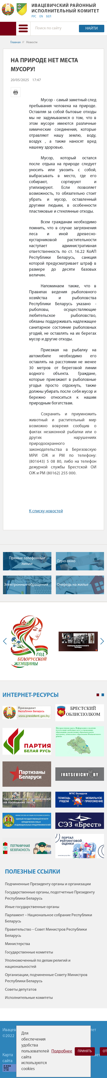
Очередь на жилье (72, 585)
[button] (23, 28)
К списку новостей (46, 511)
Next (101, 641)
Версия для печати (16, 92)
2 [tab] (103, 695)
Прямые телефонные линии (27, 561)
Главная (15, 42)
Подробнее (61, 1051)
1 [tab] (98, 695)
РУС (34, 16)
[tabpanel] (53, 783)
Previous (6, 641)
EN (41, 16)
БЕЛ (48, 16)
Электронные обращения (26, 585)
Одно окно (66, 561)
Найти (91, 29)
